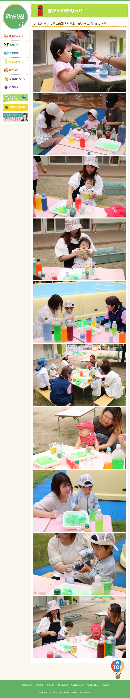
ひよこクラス (63, 685)
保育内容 (39, 685)
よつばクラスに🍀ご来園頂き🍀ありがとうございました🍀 (69, 23)
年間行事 (50, 685)
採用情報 (106, 685)
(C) (47, 692)
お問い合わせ (93, 685)
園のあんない (27, 685)
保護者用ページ (78, 685)
